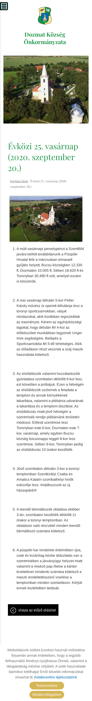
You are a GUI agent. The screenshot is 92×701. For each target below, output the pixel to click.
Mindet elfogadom (46, 694)
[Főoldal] (45, 16)
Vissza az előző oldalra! (37, 610)
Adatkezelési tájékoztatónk (55, 677)
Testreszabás (46, 685)
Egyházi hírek (19, 181)
